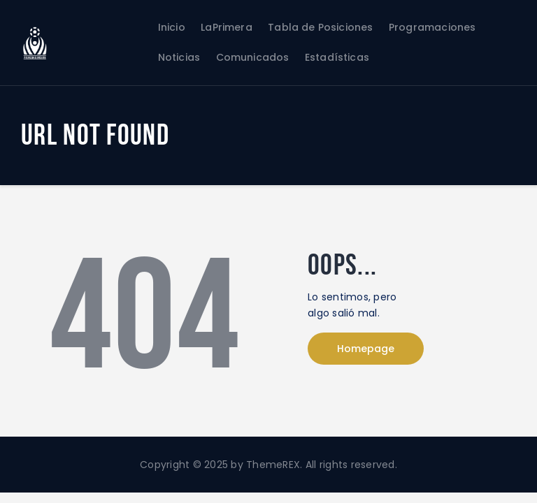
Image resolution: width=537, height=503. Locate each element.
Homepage (365, 349)
